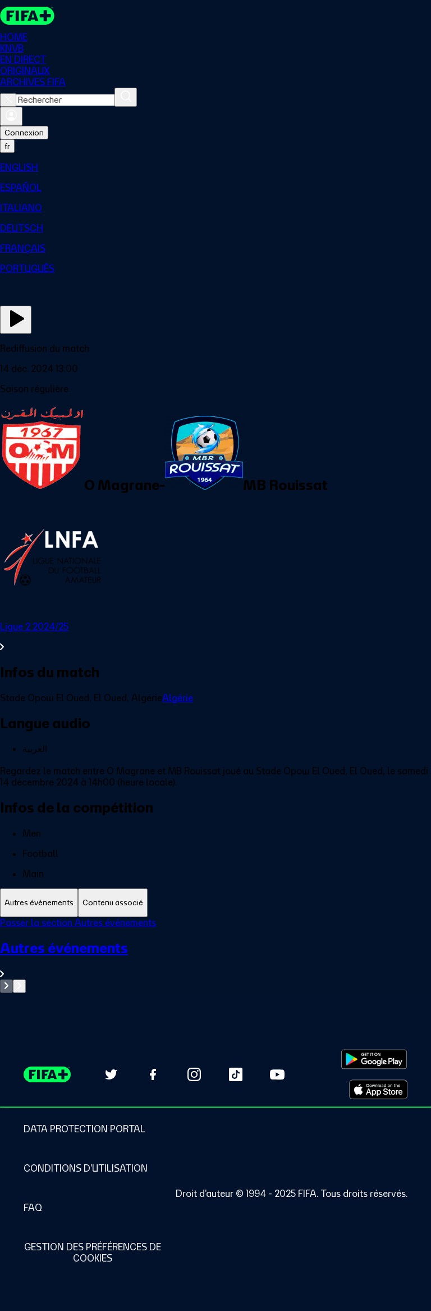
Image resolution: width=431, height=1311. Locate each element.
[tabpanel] (215, 955)
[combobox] (65, 100)
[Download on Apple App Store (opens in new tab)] (378, 1089)
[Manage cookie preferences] (93, 1252)
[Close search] (8, 100)
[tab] (39, 902)
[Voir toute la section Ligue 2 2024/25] (215, 636)
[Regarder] (15, 320)
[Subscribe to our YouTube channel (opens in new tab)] (277, 1074)
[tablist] (215, 902)
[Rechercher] (125, 97)
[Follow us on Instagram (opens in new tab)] (194, 1074)
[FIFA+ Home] (27, 15)
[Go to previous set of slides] (6, 986)
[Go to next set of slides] (19, 986)
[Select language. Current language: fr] (7, 146)
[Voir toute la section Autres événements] (215, 959)
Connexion (24, 133)
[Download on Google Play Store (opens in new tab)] (374, 1059)
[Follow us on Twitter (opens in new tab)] (111, 1074)
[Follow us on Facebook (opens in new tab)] (152, 1074)
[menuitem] (215, 167)
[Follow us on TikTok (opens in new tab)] (235, 1074)
